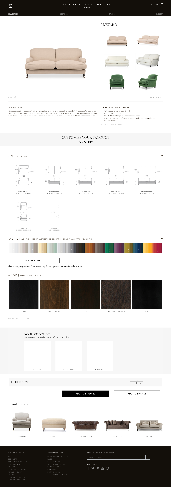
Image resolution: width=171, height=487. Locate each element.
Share (12, 97)
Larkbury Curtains (17, 480)
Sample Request (54, 461)
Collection (13, 14)
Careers (12, 467)
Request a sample (34, 260)
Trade (112, 14)
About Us (12, 456)
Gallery (159, 14)
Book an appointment (57, 456)
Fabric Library (54, 467)
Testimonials (14, 464)
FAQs (49, 459)
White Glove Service (57, 464)
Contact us (13, 459)
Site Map (11, 474)
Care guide (52, 469)
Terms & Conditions (17, 469)
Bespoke (64, 14)
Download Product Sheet (111, 125)
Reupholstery (54, 472)
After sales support (57, 474)
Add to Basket (137, 394)
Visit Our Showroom (17, 461)
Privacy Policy (15, 472)
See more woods (18, 318)
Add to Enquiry (85, 394)
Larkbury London (16, 477)
